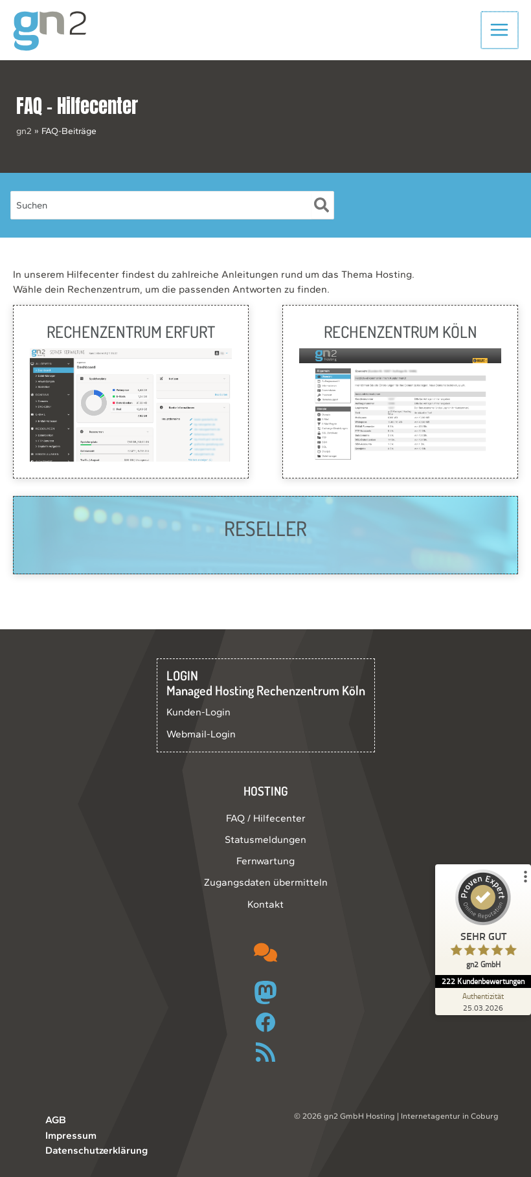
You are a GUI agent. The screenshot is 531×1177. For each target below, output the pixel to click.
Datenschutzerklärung (96, 1150)
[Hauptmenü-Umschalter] (500, 32)
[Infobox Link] (131, 396)
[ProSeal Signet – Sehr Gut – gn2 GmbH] (482, 922)
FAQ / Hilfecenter (266, 818)
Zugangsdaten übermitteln (266, 882)
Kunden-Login (198, 712)
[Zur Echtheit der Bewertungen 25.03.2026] (482, 1001)
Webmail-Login (201, 734)
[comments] (265, 952)
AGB (55, 1120)
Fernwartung (265, 861)
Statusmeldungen (265, 839)
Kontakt (265, 904)
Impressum (70, 1135)
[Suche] (322, 210)
